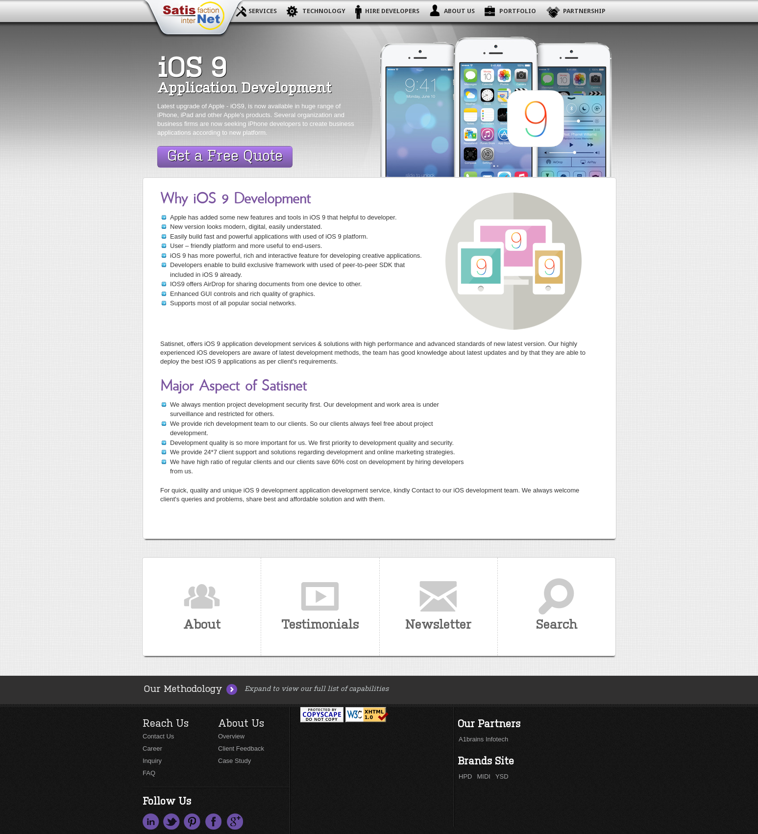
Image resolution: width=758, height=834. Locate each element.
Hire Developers (392, 11)
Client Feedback (241, 748)
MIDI (483, 776)
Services (262, 11)
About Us (459, 11)
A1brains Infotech (483, 739)
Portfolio (517, 11)
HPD (465, 776)
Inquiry (152, 760)
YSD (502, 776)
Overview (231, 736)
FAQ (149, 773)
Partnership (584, 11)
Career (152, 748)
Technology (323, 11)
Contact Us (158, 736)
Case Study (234, 760)
